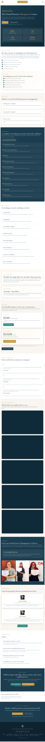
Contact (27, 735)
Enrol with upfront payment (10, 341)
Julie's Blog (40, 734)
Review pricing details (18, 686)
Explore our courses (28, 713)
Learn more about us (22, 625)
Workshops (16, 734)
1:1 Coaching (26, 734)
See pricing (5, 22)
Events (24, 735)
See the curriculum (13, 22)
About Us (4, 734)
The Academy (21, 734)
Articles (11, 735)
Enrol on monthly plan (8, 324)
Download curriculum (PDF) (26, 686)
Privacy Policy (37, 735)
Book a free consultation (22, 1)
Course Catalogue (16, 735)
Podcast (7, 735)
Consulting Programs (10, 734)
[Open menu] (43, 2)
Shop (21, 735)
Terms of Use (31, 735)
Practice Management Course (33, 734)
